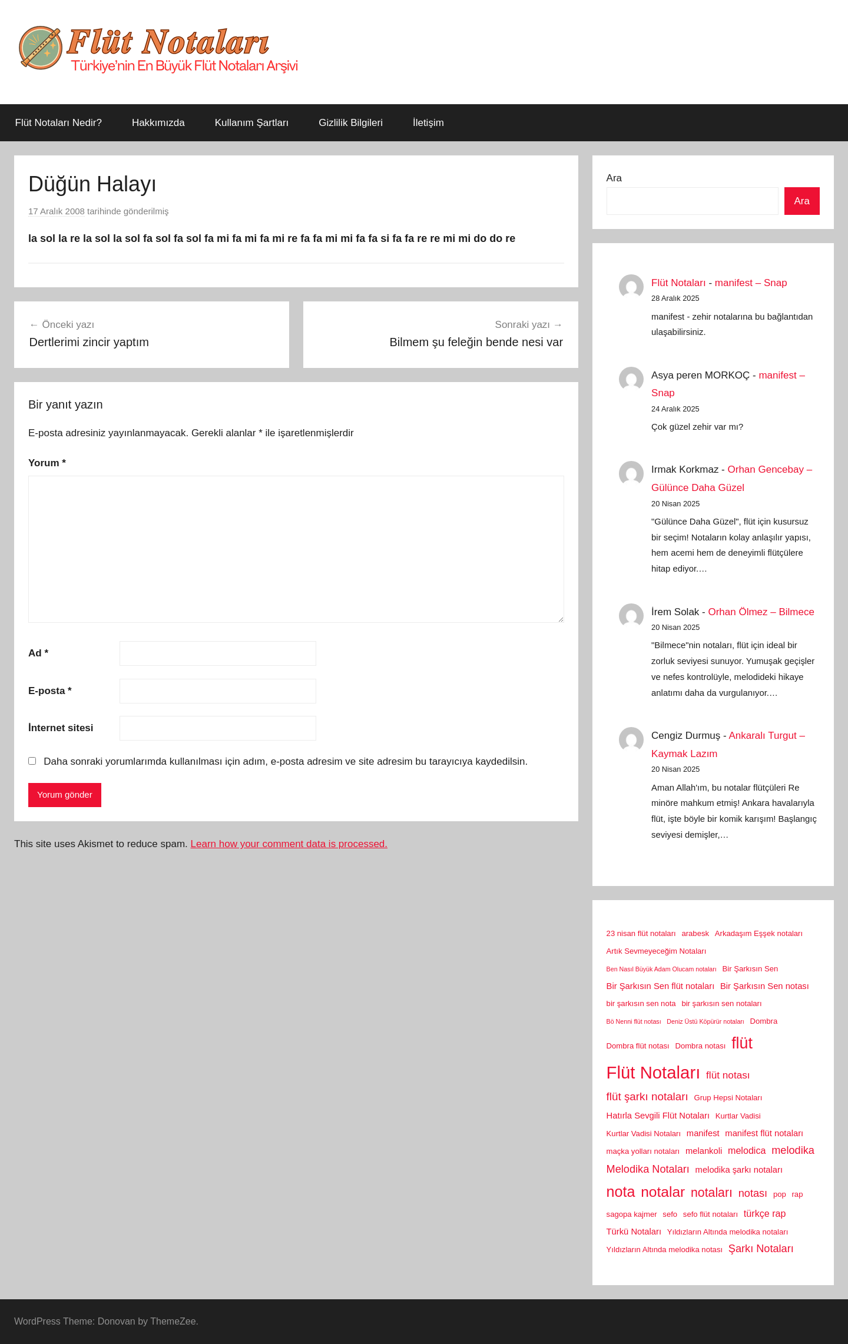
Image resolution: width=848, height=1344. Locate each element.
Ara (614, 178)
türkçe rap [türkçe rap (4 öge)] (765, 1213)
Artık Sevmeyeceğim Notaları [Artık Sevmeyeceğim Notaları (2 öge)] (657, 951)
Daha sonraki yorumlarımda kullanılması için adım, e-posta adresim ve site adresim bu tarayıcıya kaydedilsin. (286, 761)
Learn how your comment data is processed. (289, 843)
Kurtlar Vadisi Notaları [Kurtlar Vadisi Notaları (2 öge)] (644, 1133)
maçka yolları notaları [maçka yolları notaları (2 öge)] (643, 1151)
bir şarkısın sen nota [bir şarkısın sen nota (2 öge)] (641, 1003)
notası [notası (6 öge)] (752, 1193)
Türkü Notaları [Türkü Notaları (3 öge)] (634, 1231)
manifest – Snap (751, 282)
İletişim (428, 122)
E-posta (50, 690)
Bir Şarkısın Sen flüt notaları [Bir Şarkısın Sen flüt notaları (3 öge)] (661, 986)
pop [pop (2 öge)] (779, 1194)
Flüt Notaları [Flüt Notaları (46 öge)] (654, 1072)
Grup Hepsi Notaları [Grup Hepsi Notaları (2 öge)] (728, 1097)
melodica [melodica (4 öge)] (747, 1150)
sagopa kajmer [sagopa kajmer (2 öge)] (632, 1214)
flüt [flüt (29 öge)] (742, 1043)
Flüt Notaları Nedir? (58, 122)
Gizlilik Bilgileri (351, 122)
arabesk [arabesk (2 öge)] (695, 933)
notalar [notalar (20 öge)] (663, 1192)
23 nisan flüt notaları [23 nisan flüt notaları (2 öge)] (641, 933)
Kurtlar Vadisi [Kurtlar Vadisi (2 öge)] (738, 1115)
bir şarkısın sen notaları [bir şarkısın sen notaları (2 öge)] (721, 1003)
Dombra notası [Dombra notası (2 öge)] (700, 1045)
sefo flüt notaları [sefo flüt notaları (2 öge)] (710, 1214)
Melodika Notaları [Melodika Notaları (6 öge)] (648, 1169)
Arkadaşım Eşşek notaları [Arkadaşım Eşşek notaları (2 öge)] (759, 933)
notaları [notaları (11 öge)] (712, 1193)
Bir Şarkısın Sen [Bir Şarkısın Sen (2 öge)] (751, 968)
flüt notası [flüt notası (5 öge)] (728, 1075)
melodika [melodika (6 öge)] (792, 1150)
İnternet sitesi (61, 728)
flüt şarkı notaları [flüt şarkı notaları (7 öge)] (647, 1096)
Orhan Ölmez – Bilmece (761, 612)
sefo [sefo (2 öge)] (669, 1214)
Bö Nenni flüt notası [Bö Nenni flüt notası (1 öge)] (634, 1021)
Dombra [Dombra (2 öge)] (764, 1021)
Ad (38, 653)
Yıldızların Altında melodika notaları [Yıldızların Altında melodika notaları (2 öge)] (728, 1231)
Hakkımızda (158, 122)
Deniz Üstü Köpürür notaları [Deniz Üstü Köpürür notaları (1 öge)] (705, 1021)
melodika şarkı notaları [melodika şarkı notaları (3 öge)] (739, 1169)
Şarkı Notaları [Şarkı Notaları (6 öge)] (761, 1249)
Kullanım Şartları (252, 122)
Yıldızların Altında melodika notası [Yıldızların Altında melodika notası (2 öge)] (665, 1249)
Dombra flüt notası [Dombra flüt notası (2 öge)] (638, 1045)
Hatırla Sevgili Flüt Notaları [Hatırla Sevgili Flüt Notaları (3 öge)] (658, 1115)
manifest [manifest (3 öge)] (703, 1133)
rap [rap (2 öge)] (797, 1194)
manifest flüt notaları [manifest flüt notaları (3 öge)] (764, 1133)
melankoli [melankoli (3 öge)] (703, 1151)
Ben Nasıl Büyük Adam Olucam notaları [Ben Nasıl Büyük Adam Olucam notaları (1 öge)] (662, 969)
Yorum (47, 463)
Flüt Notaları (678, 282)
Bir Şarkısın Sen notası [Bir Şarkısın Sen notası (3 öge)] (764, 986)
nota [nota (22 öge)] (621, 1191)
